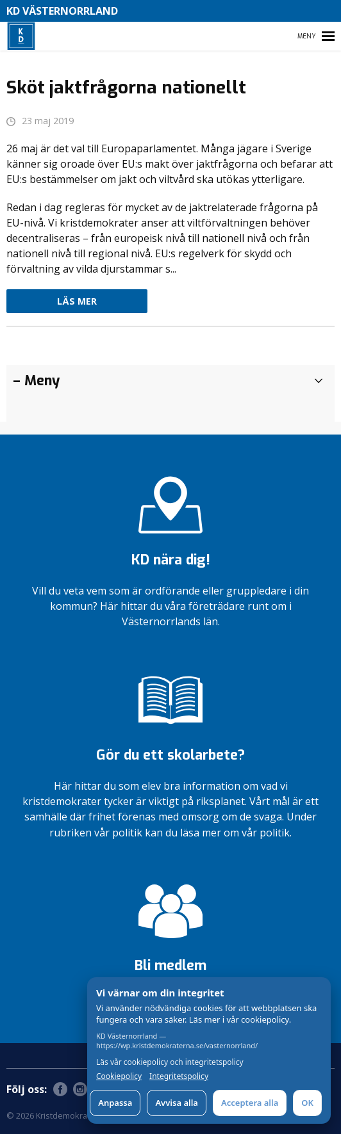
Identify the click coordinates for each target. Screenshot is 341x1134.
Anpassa (115, 1102)
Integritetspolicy (178, 1076)
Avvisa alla (176, 1102)
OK (307, 1102)
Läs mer (77, 301)
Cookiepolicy (119, 1076)
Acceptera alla (249, 1102)
